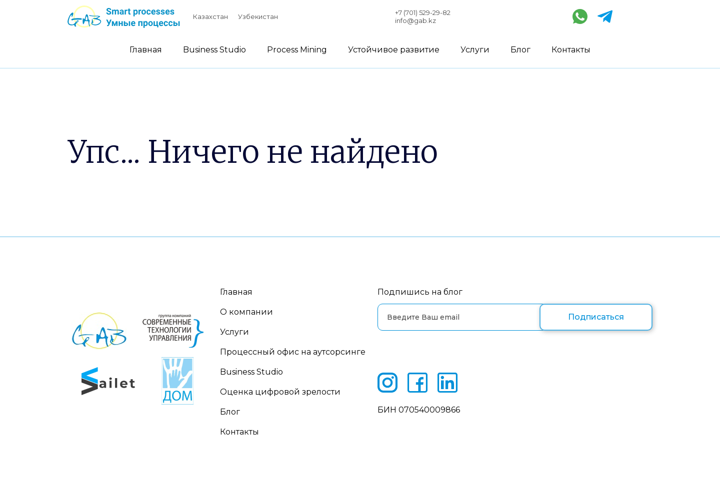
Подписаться (596, 317)
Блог (520, 49)
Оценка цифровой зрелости (280, 392)
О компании (246, 312)
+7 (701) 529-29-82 (422, 12)
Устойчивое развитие (394, 49)
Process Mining (297, 49)
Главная (146, 49)
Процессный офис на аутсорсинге (293, 352)
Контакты (571, 49)
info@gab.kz (415, 20)
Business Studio (214, 49)
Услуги (475, 49)
